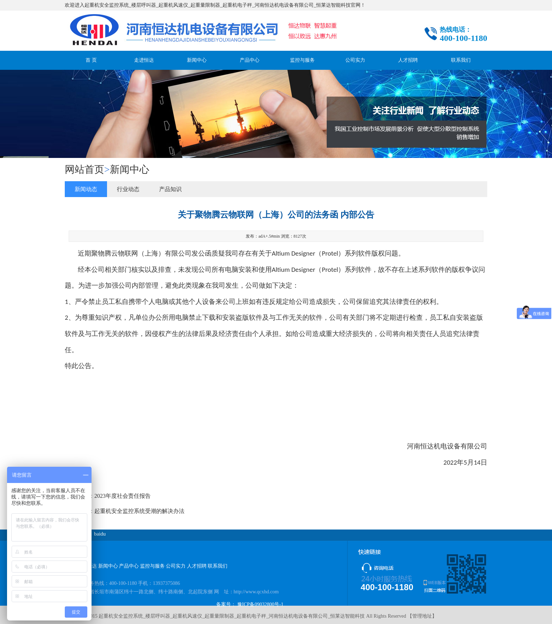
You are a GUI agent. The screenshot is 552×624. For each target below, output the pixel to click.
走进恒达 (144, 60)
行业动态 (128, 189)
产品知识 (170, 189)
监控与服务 (302, 60)
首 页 (91, 60)
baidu (100, 534)
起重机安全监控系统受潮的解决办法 (139, 511)
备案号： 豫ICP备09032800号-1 (249, 604)
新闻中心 (197, 60)
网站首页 (84, 169)
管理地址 (422, 616)
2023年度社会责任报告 (122, 496)
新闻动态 (86, 189)
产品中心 (249, 60)
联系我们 (461, 60)
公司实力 (355, 60)
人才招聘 (408, 60)
